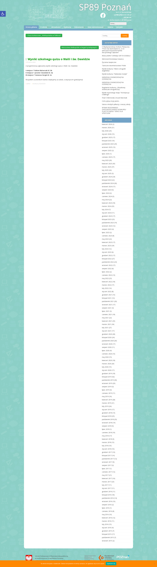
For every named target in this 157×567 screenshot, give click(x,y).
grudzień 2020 (107, 334)
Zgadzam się (111, 563)
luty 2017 (105, 485)
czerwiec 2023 (107, 236)
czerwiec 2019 (107, 393)
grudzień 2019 (107, 373)
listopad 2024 (106, 180)
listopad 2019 (106, 377)
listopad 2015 (106, 534)
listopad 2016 (106, 495)
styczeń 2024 (106, 213)
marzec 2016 (106, 521)
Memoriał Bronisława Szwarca (113, 59)
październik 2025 (108, 144)
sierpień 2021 (106, 308)
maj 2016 (105, 514)
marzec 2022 (106, 285)
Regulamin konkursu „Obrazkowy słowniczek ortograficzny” (113, 88)
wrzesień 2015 (107, 541)
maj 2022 (105, 278)
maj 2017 (105, 475)
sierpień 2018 (106, 426)
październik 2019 (108, 380)
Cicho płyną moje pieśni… (111, 101)
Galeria (110, 27)
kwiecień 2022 (107, 282)
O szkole (43, 27)
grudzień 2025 (107, 137)
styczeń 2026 (106, 134)
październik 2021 (108, 301)
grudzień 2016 (107, 491)
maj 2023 (105, 239)
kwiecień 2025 (107, 164)
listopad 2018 (106, 416)
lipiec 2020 (105, 350)
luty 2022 (105, 288)
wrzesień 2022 (107, 265)
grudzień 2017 (107, 452)
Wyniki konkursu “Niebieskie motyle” (114, 74)
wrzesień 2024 (107, 187)
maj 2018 (105, 436)
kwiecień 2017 (107, 478)
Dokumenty (79, 27)
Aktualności (56, 27)
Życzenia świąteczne (109, 62)
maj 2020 (105, 357)
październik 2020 (108, 341)
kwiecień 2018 (107, 439)
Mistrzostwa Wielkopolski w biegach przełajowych (79, 47)
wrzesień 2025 (107, 147)
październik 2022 (108, 262)
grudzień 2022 (107, 255)
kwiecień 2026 (107, 124)
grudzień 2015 (107, 531)
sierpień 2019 (106, 387)
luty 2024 (105, 209)
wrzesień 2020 (107, 344)
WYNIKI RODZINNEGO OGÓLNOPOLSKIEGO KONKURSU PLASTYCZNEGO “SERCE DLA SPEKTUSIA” (114, 110)
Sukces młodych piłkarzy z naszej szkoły (116, 104)
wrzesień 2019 (107, 383)
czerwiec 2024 (107, 196)
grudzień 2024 (107, 177)
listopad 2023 (106, 219)
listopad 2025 (106, 141)
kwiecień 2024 (107, 203)
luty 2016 (105, 524)
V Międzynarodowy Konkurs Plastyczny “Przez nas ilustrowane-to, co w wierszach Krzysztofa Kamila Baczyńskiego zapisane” (115, 49)
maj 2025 (105, 160)
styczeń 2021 (106, 331)
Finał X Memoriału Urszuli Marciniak (114, 98)
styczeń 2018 (106, 449)
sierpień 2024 (106, 190)
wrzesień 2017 (107, 462)
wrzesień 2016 (107, 501)
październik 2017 (108, 459)
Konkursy (67, 27)
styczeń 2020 (106, 370)
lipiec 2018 (105, 429)
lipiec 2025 (105, 154)
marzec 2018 (106, 442)
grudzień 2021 (107, 295)
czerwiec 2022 (107, 275)
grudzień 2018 (107, 413)
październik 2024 (108, 183)
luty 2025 (105, 170)
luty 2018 (105, 446)
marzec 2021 (106, 324)
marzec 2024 (106, 206)
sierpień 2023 (106, 229)
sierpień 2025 (106, 150)
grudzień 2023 (107, 216)
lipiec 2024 (105, 193)
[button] (3, 14)
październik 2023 (108, 223)
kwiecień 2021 (107, 321)
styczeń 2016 (106, 528)
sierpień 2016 (106, 505)
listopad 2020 (106, 337)
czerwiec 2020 (107, 354)
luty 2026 (105, 131)
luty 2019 (105, 406)
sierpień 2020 (106, 347)
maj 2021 (105, 318)
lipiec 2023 (105, 232)
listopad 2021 (106, 298)
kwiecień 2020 (107, 360)
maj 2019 (105, 396)
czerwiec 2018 (107, 432)
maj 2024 (105, 200)
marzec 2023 (106, 246)
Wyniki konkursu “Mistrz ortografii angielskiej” (114, 70)
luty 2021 (105, 328)
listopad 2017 (106, 455)
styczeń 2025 (106, 173)
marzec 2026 (106, 127)
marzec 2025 (106, 167)
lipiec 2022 (105, 272)
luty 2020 (105, 367)
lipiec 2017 (105, 469)
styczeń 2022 (106, 291)
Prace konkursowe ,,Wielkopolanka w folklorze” (44, 35)
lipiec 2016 (105, 508)
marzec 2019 (106, 403)
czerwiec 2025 (107, 157)
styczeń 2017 (106, 488)
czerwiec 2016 (107, 511)
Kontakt (119, 27)
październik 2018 (108, 419)
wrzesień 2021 (107, 305)
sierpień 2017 (106, 465)
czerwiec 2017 (107, 472)
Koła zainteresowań (95, 27)
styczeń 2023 (106, 252)
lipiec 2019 (105, 390)
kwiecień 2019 (107, 400)
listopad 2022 (106, 259)
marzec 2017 (106, 482)
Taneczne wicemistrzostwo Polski (114, 65)
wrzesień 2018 (107, 423)
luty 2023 (105, 249)
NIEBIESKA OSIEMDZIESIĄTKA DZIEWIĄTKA (113, 78)
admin (28, 83)
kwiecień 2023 (107, 242)
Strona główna (31, 27)
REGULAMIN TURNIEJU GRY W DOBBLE (116, 56)
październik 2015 (108, 537)
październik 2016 (108, 498)
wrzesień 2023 (107, 226)
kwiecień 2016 (107, 518)
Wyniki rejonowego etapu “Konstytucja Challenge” (115, 94)
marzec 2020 (106, 364)
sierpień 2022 (106, 268)
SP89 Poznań (105, 7)
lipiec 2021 (105, 311)
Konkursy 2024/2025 (39, 83)
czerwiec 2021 (107, 314)
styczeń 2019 (106, 409)
